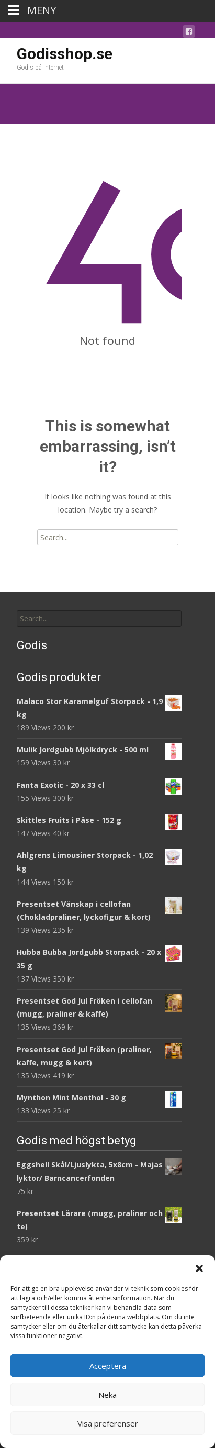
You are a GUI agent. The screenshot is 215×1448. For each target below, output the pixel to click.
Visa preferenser (107, 1423)
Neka (107, 1394)
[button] (199, 1268)
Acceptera (107, 1366)
